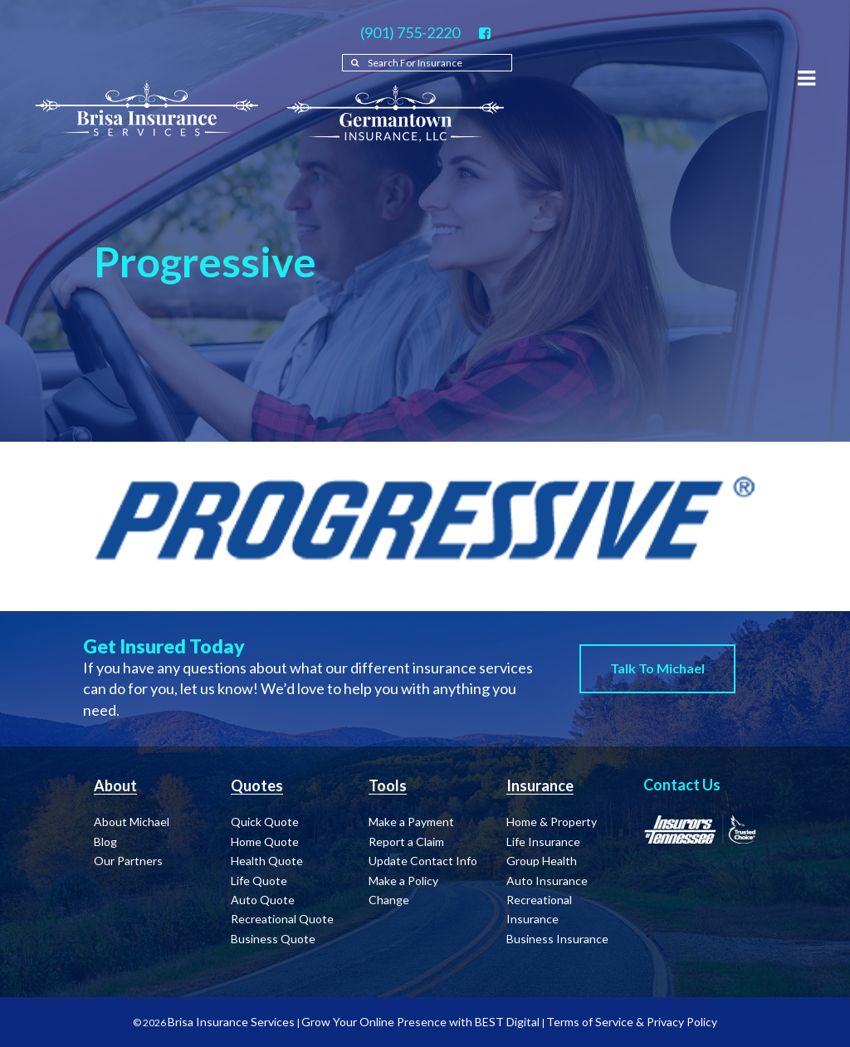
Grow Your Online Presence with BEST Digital (420, 1022)
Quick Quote (265, 822)
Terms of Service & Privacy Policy (631, 1022)
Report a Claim (406, 841)
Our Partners (128, 861)
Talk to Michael (657, 668)
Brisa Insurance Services (231, 1022)
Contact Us (682, 784)
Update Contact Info (423, 861)
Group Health (541, 861)
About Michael (131, 822)
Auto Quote (263, 900)
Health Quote (267, 861)
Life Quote (259, 880)
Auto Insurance (547, 880)
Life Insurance (543, 841)
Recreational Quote (282, 919)
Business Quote (273, 939)
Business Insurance (557, 939)
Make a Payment (411, 822)
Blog (105, 841)
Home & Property (551, 822)
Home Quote (265, 841)
